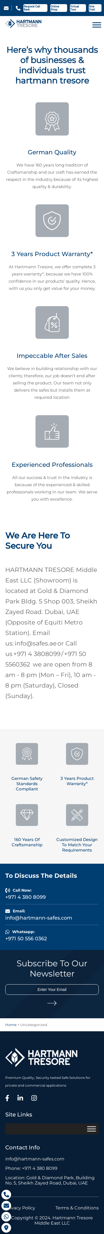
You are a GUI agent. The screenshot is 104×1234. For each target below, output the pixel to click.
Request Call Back (32, 8)
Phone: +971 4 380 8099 (31, 1168)
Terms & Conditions (77, 1207)
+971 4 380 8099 (18, 8)
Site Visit (92, 8)
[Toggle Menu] (96, 24)
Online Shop (54, 8)
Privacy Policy (20, 1207)
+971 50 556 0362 (26, 939)
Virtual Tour (74, 8)
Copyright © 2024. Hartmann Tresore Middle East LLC (52, 1220)
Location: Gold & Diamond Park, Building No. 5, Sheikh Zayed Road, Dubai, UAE (50, 1180)
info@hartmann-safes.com (6, 8)
